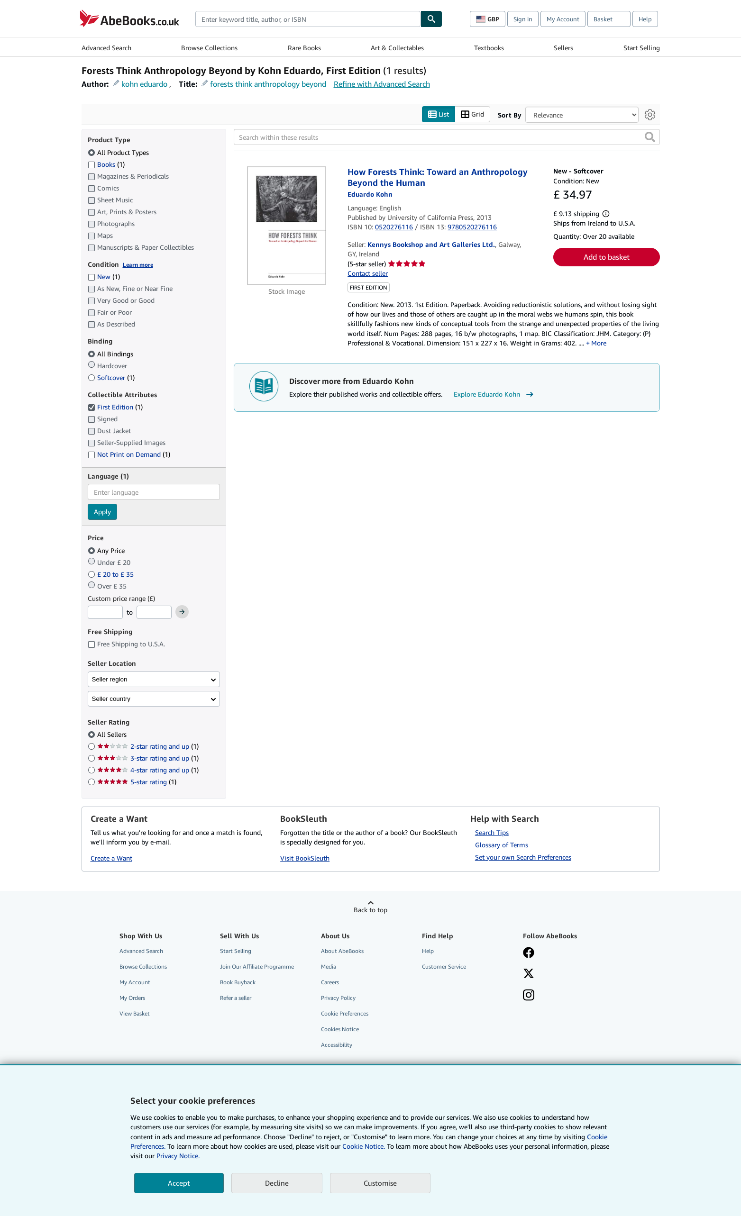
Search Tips (492, 832)
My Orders (132, 998)
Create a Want (111, 858)
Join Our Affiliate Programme (257, 966)
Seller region (110, 679)
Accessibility (336, 1045)
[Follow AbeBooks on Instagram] (528, 996)
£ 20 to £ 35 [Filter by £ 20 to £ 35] (112, 574)
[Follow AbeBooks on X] (528, 974)
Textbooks (489, 48)
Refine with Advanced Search (382, 84)
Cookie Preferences (344, 1013)
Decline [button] (277, 1183)
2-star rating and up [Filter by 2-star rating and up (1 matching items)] (148, 747)
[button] (650, 137)
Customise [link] (380, 1183)
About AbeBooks (342, 950)
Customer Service (444, 966)
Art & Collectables (397, 48)
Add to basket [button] (607, 257)
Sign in (522, 19)
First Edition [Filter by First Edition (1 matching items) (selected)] (115, 407)
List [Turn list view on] (438, 114)
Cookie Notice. (363, 1146)
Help (645, 19)
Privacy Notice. (178, 1156)
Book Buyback (238, 982)
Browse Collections (209, 48)
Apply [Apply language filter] (102, 512)
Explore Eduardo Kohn (495, 394)
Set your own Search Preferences (523, 857)
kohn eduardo (144, 84)
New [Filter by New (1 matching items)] (104, 277)
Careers (330, 982)
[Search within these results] (447, 137)
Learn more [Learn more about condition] (138, 264)
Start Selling (641, 48)
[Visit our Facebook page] (528, 953)
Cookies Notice (340, 1029)
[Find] (431, 19)
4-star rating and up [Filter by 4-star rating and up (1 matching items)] (148, 770)
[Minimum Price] (105, 612)
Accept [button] (179, 1183)
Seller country (111, 698)
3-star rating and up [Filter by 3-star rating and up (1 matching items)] (148, 758)
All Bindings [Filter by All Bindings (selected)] (111, 354)
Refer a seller (235, 998)
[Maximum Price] (154, 612)
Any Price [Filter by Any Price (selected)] (107, 550)
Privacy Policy (338, 998)
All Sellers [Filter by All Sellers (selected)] (112, 735)
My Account (563, 19)
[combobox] (308, 19)
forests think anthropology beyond (268, 84)
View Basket (134, 1013)
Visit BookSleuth (304, 858)
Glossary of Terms (501, 845)
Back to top (370, 910)
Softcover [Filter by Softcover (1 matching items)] (111, 377)
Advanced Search (106, 48)
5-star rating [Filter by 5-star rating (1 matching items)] (136, 782)
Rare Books (304, 48)
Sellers (563, 48)
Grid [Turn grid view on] (472, 114)
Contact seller (368, 274)
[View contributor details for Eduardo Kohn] (370, 195)
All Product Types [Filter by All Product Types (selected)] (119, 152)
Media (328, 966)
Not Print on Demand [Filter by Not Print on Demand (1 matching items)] (129, 455)
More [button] (598, 343)
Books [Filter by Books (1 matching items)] (106, 164)
